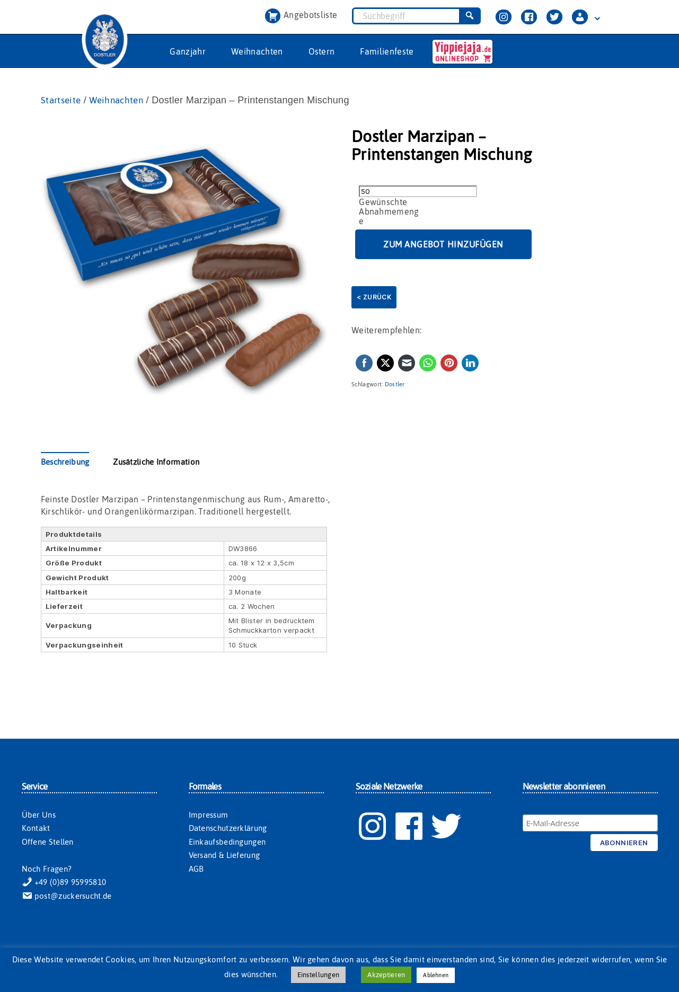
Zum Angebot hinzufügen (443, 245)
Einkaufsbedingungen (227, 842)
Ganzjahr (188, 51)
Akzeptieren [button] (386, 975)
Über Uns (39, 815)
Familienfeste (386, 51)
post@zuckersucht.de (67, 896)
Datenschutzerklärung (228, 828)
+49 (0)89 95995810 (64, 882)
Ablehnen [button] (435, 975)
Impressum (208, 815)
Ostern (321, 51)
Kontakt (36, 828)
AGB (196, 869)
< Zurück (374, 298)
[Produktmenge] (418, 192)
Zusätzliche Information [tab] (156, 462)
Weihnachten (257, 51)
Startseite (62, 100)
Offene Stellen (48, 842)
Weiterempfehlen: (386, 330)
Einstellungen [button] (318, 975)
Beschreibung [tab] (65, 462)
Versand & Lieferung (224, 855)
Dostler (395, 385)
